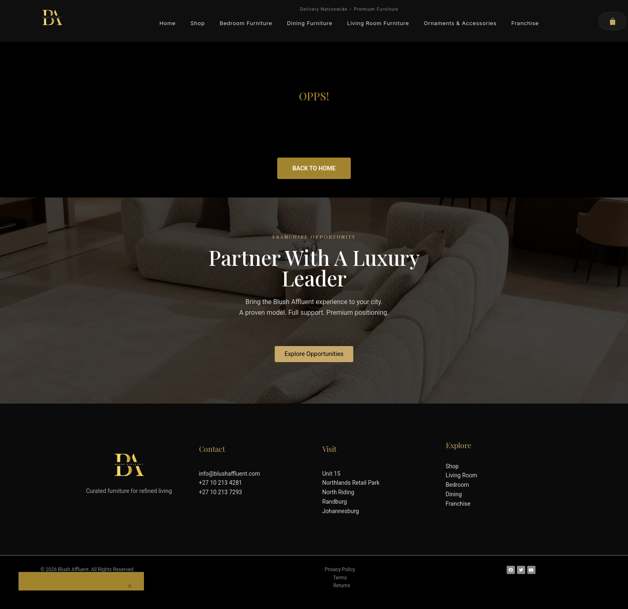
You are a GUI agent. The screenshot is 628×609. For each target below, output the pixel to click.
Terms (340, 578)
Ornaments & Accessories (460, 23)
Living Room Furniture (378, 23)
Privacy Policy (340, 569)
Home (168, 23)
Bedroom (457, 484)
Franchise (525, 23)
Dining (454, 494)
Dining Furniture (309, 23)
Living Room (461, 475)
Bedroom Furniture (246, 23)
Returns (341, 585)
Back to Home (314, 168)
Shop (197, 23)
